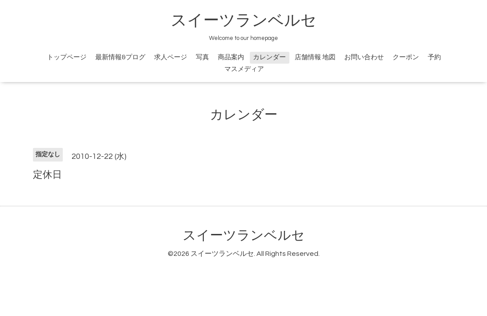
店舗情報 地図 (315, 57)
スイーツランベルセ (251, 20)
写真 (202, 57)
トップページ (67, 57)
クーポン (406, 57)
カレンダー (269, 57)
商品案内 (231, 57)
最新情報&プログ (120, 57)
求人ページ (170, 57)
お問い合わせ (364, 57)
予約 (434, 57)
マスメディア (244, 69)
